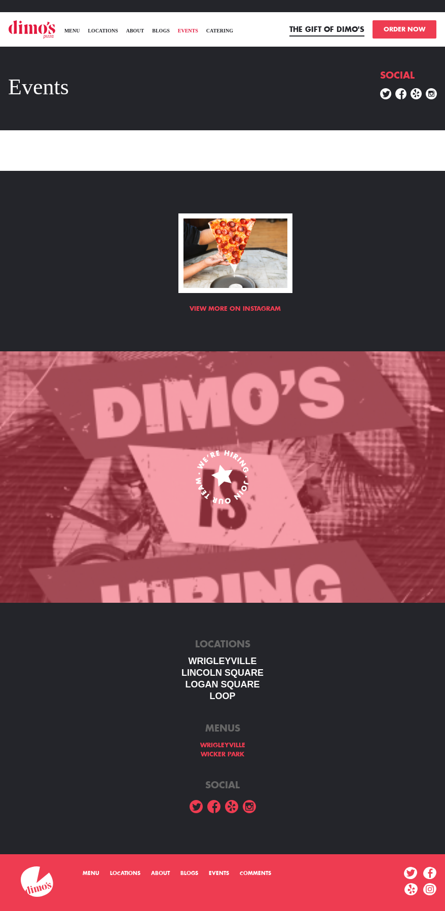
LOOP (222, 696)
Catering (219, 30)
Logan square (222, 684)
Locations (103, 30)
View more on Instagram (235, 309)
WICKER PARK (222, 754)
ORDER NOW (404, 29)
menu (72, 30)
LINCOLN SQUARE (222, 673)
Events (188, 30)
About (135, 30)
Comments (255, 873)
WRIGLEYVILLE (223, 661)
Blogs (160, 30)
